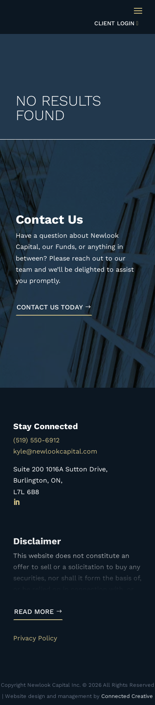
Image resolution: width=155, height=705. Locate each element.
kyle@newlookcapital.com (55, 451)
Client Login (114, 23)
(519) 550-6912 (36, 440)
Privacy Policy (35, 638)
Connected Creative (127, 696)
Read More (34, 612)
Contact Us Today (50, 307)
